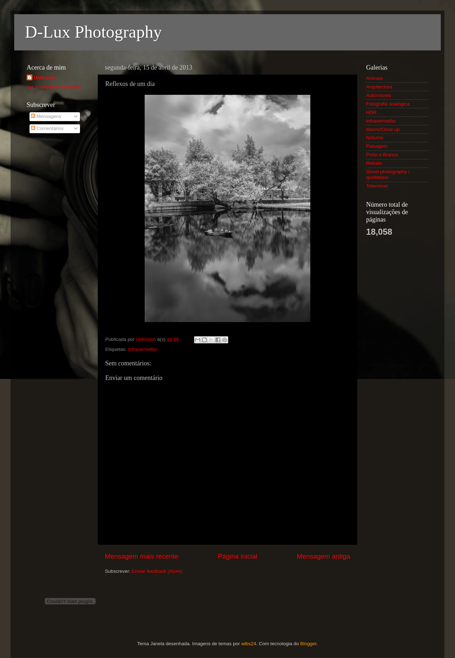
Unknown (44, 77)
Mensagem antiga (323, 556)
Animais (374, 78)
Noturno (374, 137)
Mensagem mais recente (141, 556)
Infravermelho (142, 349)
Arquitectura (379, 86)
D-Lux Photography (93, 31)
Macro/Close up (383, 129)
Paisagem (376, 146)
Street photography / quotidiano (388, 174)
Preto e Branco (382, 154)
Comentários (47, 128)
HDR (371, 112)
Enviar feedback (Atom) (157, 571)
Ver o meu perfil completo (54, 86)
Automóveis (378, 95)
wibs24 (248, 643)
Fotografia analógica (388, 104)
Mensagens (46, 116)
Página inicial (237, 556)
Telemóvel (377, 186)
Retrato (374, 163)
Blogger (308, 643)
